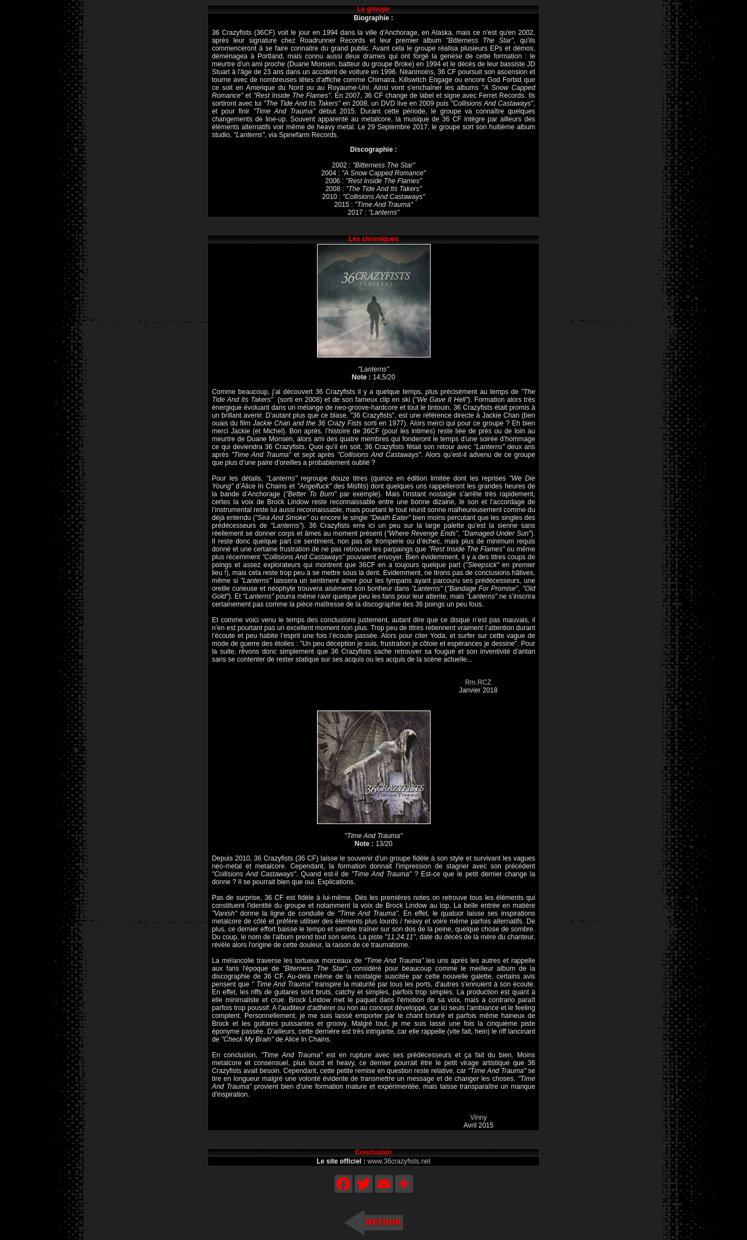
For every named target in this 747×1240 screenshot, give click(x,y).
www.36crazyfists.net (399, 1161)
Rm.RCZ (478, 682)
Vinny (478, 1117)
